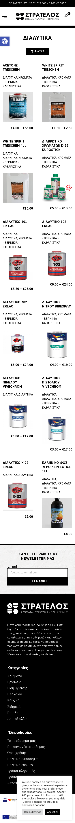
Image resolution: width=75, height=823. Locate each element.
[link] (5, 41)
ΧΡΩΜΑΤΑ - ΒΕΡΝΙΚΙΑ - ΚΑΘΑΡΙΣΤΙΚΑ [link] (17, 82)
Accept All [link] (39, 812)
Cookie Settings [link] (19, 812)
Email (12, 566)
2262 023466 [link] (37, 3)
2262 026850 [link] (57, 3)
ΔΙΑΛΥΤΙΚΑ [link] (10, 77)
